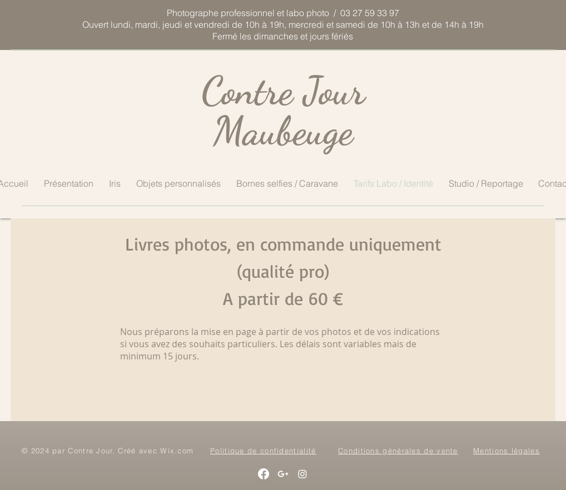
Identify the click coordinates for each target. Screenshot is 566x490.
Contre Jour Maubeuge (283, 111)
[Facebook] (263, 473)
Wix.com (176, 450)
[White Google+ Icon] (283, 473)
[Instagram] (302, 473)
